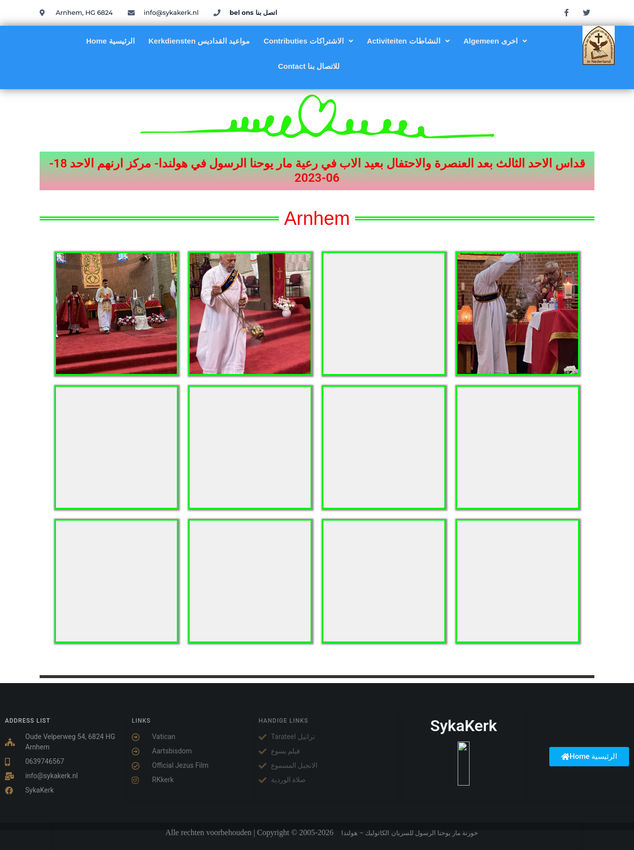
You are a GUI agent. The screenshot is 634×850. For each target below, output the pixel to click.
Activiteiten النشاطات (408, 41)
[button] (308, 41)
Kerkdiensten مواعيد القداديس (199, 41)
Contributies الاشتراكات (308, 41)
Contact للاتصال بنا (309, 66)
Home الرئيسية (110, 41)
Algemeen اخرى (495, 41)
